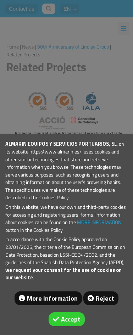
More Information (52, 298)
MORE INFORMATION (99, 222)
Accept (71, 319)
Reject (105, 298)
